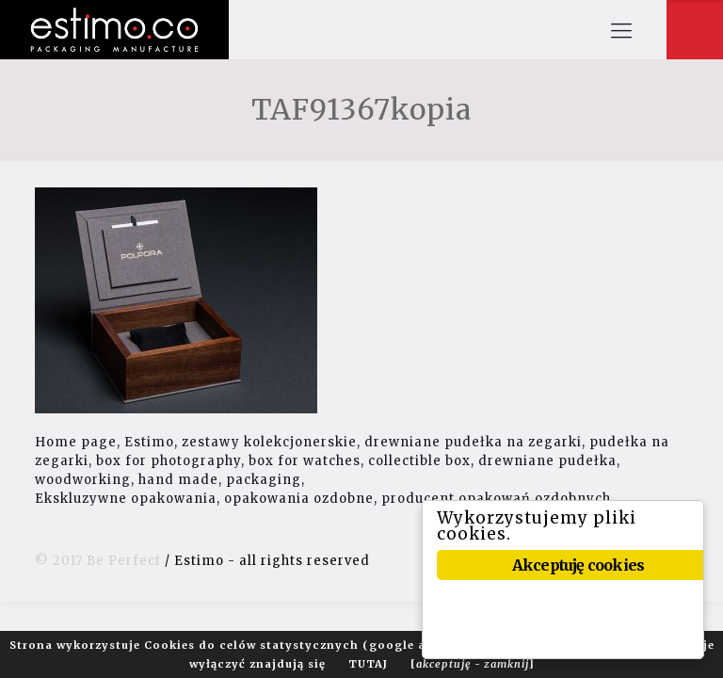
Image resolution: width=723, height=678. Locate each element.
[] (472, 663)
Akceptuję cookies (578, 565)
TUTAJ (368, 663)
